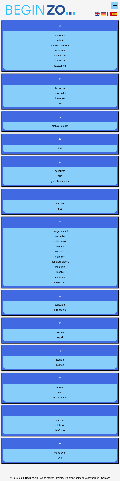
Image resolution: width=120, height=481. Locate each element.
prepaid (60, 337)
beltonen (60, 88)
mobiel (60, 246)
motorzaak (60, 282)
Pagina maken (46, 478)
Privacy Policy (64, 478)
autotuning (60, 65)
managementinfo (60, 231)
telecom (60, 420)
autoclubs (60, 50)
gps (60, 176)
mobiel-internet (60, 251)
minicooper (60, 241)
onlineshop (60, 309)
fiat (60, 148)
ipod (60, 208)
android (60, 40)
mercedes (60, 236)
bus (60, 103)
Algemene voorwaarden (86, 478)
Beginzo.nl (31, 478)
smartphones (60, 397)
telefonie (60, 425)
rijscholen (60, 359)
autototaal (60, 60)
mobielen (60, 256)
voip (60, 457)
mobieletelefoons (60, 261)
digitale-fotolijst (60, 126)
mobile (60, 272)
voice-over (60, 452)
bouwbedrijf (60, 93)
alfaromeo (60, 35)
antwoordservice (60, 45)
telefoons (60, 430)
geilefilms (60, 171)
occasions (60, 304)
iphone (60, 203)
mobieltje (60, 267)
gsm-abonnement (60, 181)
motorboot (60, 277)
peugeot (60, 332)
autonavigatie (60, 55)
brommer (60, 98)
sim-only (60, 387)
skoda (60, 392)
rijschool (60, 365)
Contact (105, 478)
